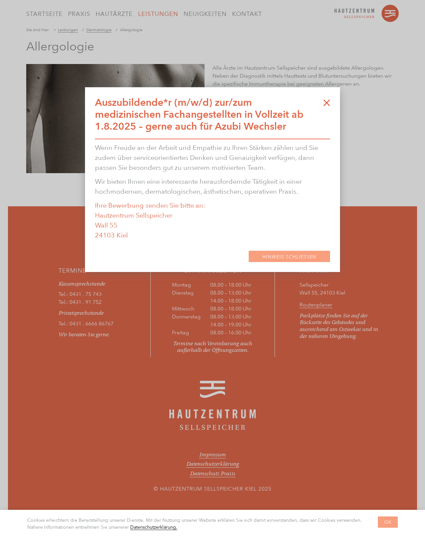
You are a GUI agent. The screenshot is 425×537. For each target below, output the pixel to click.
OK (388, 522)
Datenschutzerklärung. (153, 527)
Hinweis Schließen (289, 256)
